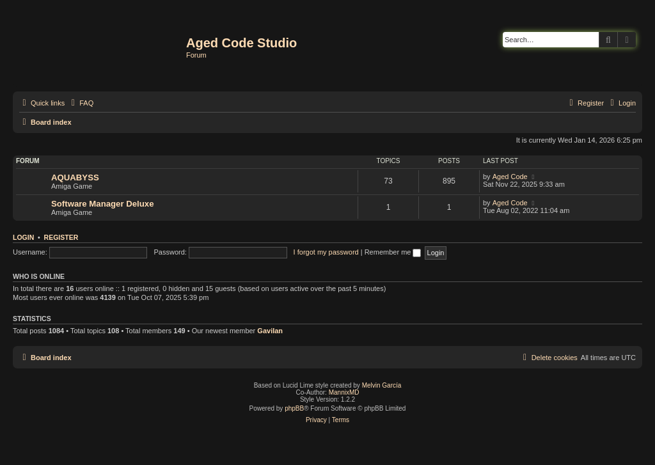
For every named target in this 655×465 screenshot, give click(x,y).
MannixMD (344, 392)
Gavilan (270, 331)
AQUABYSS (75, 177)
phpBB (294, 408)
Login (23, 237)
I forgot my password (326, 252)
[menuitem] (80, 103)
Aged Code (510, 176)
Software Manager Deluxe (102, 204)
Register (61, 237)
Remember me (393, 252)
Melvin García (382, 385)
